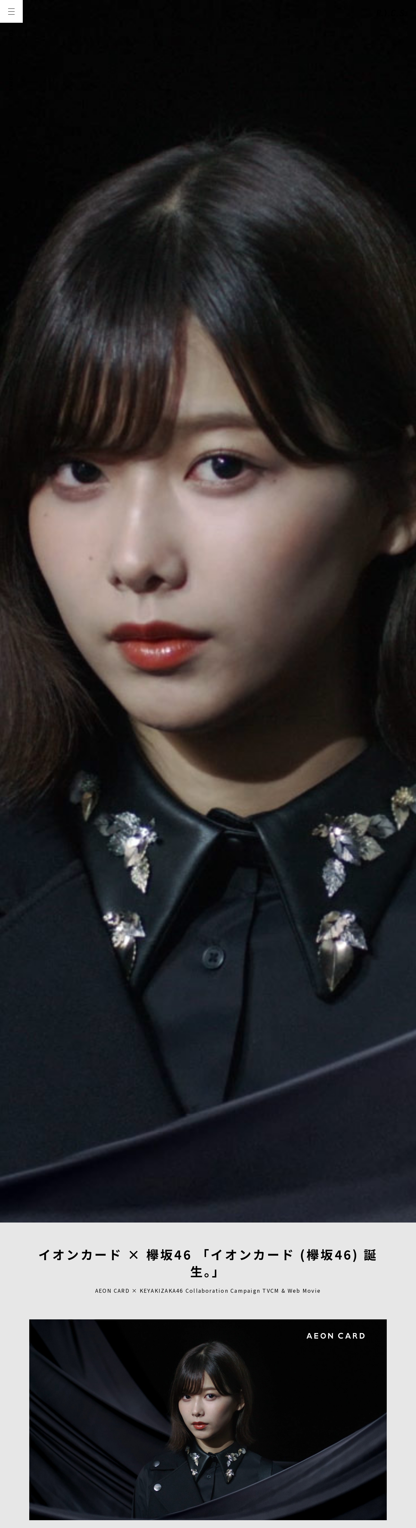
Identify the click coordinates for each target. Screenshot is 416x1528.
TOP (11, 35)
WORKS (11, 82)
